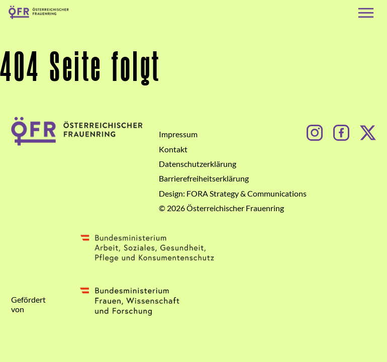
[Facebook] (341, 131)
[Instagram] (315, 131)
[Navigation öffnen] (366, 13)
